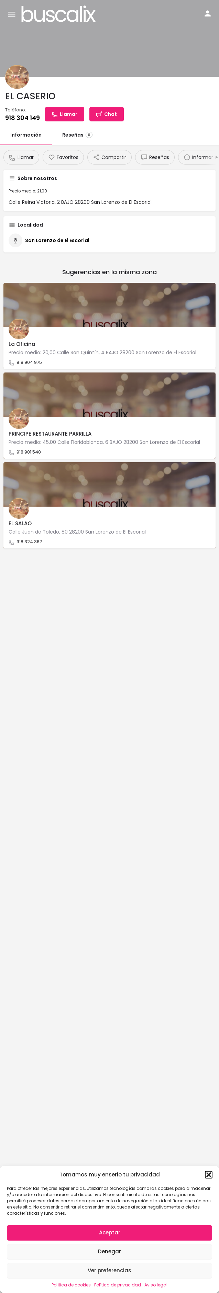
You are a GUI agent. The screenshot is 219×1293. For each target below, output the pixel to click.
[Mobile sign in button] (207, 13)
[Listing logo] (17, 77)
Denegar (109, 1251)
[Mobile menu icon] (12, 14)
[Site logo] (59, 13)
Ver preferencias (109, 1270)
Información (26, 134)
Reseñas (77, 134)
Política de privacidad (117, 1285)
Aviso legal (155, 1285)
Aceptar (109, 1232)
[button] (208, 1174)
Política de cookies (71, 1285)
